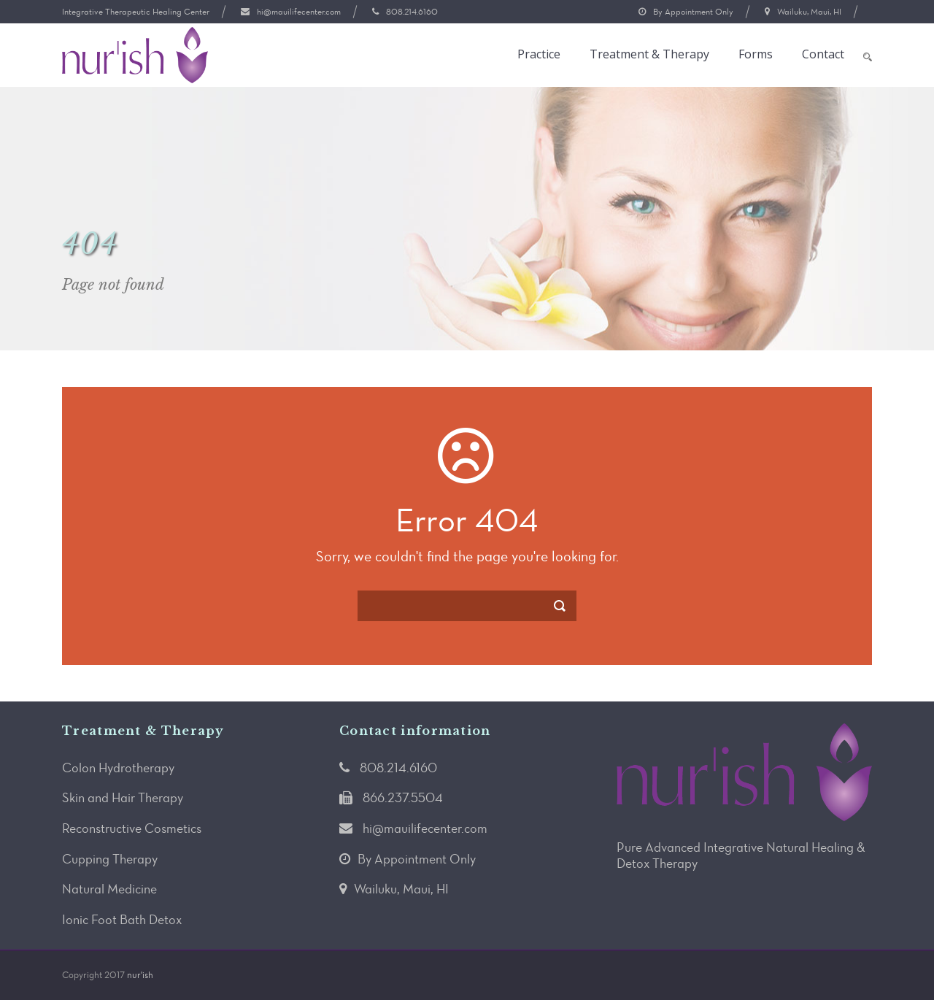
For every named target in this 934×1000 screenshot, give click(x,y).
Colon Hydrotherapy (118, 768)
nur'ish (140, 974)
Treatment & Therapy (649, 54)
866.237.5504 (403, 798)
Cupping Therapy (110, 859)
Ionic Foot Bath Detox (122, 920)
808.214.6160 (412, 12)
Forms (755, 54)
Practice (538, 54)
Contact (823, 54)
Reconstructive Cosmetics (131, 828)
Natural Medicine (109, 889)
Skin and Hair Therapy (122, 798)
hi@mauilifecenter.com (299, 12)
